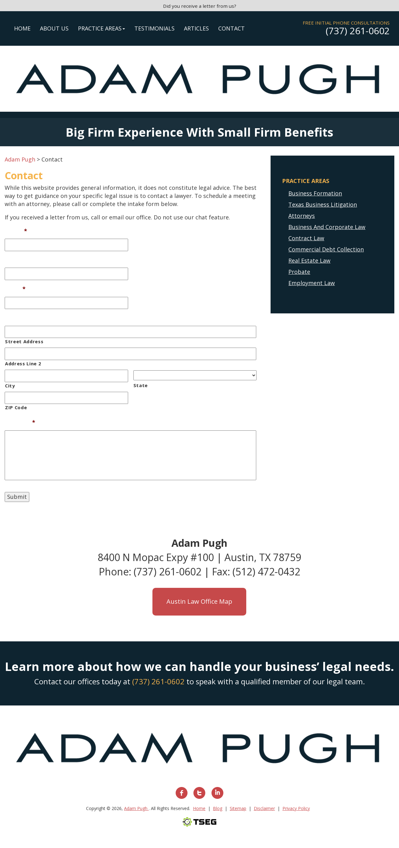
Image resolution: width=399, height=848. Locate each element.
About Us (54, 28)
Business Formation (315, 193)
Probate (299, 271)
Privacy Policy (296, 808)
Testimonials (154, 28)
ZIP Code (16, 407)
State (140, 385)
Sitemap (238, 808)
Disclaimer (264, 808)
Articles (196, 28)
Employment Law (311, 283)
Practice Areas (101, 28)
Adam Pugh (136, 808)
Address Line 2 (23, 363)
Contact (231, 28)
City (10, 385)
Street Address (24, 341)
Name (16, 231)
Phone (13, 260)
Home (22, 28)
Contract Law (306, 238)
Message (20, 422)
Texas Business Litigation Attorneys (322, 210)
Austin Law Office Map (199, 601)
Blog (217, 808)
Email (15, 289)
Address (16, 317)
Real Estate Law (309, 260)
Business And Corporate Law (326, 227)
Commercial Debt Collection (326, 249)
